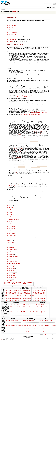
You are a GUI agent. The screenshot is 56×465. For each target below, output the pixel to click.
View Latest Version (45, 9)
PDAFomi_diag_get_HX (11, 275)
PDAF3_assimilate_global (16, 284)
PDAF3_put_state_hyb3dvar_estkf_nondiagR (30, 332)
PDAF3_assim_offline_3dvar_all (41, 308)
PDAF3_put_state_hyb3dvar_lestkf (29, 317)
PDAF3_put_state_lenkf (27, 287)
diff (17, 11)
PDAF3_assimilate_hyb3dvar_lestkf (16, 317)
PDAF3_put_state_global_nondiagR (24, 297)
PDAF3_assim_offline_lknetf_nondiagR (38, 295)
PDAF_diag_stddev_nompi (11, 250)
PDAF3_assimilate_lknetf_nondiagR (11, 295)
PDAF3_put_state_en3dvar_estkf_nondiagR (29, 327)
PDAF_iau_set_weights (11, 228)
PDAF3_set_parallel (10, 29)
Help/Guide (48, 5)
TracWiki (45, 336)
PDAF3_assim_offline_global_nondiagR (39, 297)
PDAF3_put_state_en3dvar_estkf (28, 313)
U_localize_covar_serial (11, 243)
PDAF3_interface (10, 41)
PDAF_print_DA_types (11, 205)
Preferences (44, 5)
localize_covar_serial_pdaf (11, 245)
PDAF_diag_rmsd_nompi (11, 259)
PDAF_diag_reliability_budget (12, 263)
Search (53, 7)
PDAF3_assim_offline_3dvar (40, 306)
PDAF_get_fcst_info (10, 219)
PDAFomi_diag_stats (10, 280)
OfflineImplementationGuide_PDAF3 (13, 37)
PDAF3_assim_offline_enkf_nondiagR (38, 302)
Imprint (49, 340)
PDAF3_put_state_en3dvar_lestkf (29, 316)
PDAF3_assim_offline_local (28, 286)
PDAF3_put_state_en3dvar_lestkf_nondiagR (30, 323)
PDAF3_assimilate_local (27, 284)
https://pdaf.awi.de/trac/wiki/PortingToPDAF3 (24, 95)
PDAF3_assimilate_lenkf (17, 287)
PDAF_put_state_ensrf (11, 235)
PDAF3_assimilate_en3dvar (15, 310)
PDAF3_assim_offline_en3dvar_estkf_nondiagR (46, 327)
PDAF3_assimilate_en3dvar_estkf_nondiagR (13, 327)
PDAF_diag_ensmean (10, 249)
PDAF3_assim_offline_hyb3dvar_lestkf (42, 317)
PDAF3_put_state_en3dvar (27, 310)
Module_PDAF (9, 203)
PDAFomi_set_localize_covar (12, 238)
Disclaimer (45, 340)
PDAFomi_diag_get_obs (11, 271)
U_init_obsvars (9, 240)
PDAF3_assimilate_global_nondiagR (11, 297)
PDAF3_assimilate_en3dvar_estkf (16, 313)
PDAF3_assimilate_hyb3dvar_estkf (16, 314)
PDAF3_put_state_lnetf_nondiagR (24, 294)
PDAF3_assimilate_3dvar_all (15, 308)
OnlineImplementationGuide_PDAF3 (13, 36)
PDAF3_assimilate (7, 284)
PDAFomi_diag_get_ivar (11, 277)
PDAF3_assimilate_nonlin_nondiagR (11, 299)
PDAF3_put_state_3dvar (27, 306)
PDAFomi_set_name (10, 27)
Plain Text (28, 339)
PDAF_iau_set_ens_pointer (11, 34)
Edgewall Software (11, 341)
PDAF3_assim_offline (7, 286)
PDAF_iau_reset (9, 226)
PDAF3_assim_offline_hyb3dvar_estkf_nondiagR (47, 332)
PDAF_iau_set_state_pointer (12, 32)
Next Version (52, 9)
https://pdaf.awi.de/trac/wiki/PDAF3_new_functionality (24, 96)
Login (40, 5)
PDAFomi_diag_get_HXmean (12, 273)
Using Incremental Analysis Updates (13, 221)
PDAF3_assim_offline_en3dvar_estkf (42, 313)
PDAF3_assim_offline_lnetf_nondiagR (38, 294)
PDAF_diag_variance (10, 256)
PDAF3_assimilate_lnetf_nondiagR (11, 294)
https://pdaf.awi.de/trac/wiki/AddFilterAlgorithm (17, 187)
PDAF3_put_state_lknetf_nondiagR (24, 295)
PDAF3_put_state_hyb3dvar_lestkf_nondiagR (30, 329)
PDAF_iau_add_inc (10, 231)
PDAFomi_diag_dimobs (11, 270)
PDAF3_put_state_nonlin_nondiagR (24, 299)
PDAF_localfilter (10, 212)
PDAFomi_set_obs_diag (11, 266)
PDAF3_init (9, 30)
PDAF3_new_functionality (11, 39)
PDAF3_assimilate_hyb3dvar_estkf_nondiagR (14, 332)
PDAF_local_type (10, 214)
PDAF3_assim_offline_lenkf (37, 287)
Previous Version (38, 9)
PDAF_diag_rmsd (10, 261)
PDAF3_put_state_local (27, 285)
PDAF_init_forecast (10, 217)
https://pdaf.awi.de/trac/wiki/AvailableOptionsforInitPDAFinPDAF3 (36, 106)
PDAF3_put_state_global (16, 285)
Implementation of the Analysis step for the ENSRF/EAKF (17, 233)
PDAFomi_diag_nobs (10, 268)
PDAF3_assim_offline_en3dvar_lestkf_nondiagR (46, 323)
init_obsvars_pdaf (10, 242)
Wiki (49, 7)
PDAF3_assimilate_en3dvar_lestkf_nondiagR (13, 323)
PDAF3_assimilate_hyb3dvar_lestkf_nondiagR (14, 329)
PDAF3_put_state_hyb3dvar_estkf (29, 314)
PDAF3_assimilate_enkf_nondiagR (11, 302)
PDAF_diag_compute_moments (12, 257)
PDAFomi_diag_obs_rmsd (11, 278)
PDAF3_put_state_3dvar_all (28, 308)
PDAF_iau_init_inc (10, 224)
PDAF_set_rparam (10, 209)
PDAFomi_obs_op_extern (11, 25)
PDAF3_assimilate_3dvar (14, 306)
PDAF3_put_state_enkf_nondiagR (24, 302)
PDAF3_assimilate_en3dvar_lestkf (16, 316)
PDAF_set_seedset (10, 210)
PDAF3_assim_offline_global (17, 286)
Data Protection (53, 340)
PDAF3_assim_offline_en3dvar (41, 310)
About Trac (53, 5)
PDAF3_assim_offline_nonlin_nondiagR (39, 299)
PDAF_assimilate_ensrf (11, 236)
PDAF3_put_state (7, 285)
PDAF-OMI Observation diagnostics (13, 264)
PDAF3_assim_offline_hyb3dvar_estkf (42, 314)
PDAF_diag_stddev (10, 252)
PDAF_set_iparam (10, 207)
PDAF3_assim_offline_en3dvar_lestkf (42, 316)
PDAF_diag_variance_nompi (12, 254)
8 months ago (14, 11)
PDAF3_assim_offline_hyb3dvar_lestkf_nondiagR (47, 329)
